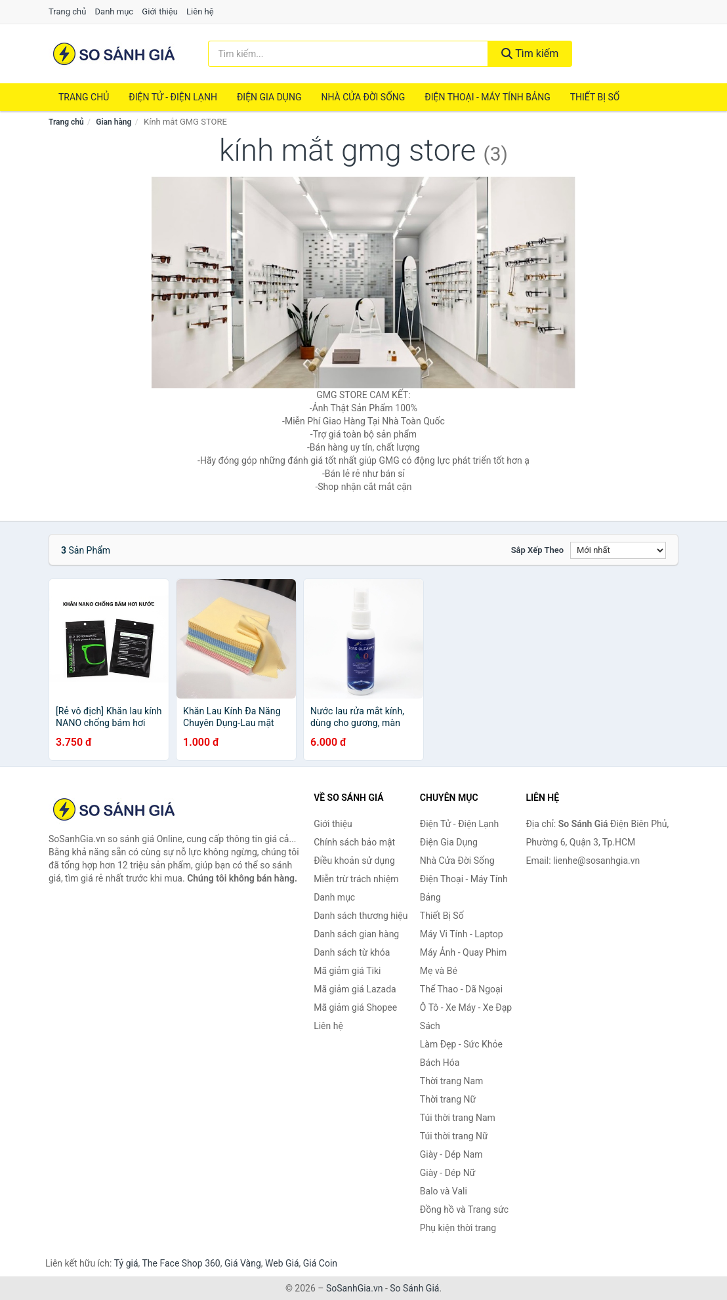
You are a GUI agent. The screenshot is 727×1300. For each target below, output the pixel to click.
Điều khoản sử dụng (354, 860)
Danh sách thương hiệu (360, 915)
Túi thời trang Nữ (454, 1136)
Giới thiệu (159, 11)
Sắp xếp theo (537, 550)
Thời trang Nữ (448, 1099)
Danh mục (114, 11)
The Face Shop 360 (181, 1263)
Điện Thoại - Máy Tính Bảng (487, 97)
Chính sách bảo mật (354, 842)
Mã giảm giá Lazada (355, 989)
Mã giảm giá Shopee (355, 1007)
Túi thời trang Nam (457, 1117)
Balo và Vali (443, 1191)
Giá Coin (320, 1263)
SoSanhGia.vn (354, 1288)
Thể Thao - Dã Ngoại (461, 989)
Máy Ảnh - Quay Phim (463, 952)
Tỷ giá (126, 1263)
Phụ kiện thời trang (458, 1228)
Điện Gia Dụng (269, 97)
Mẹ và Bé (438, 970)
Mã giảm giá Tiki (347, 970)
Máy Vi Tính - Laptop (461, 934)
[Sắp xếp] (618, 550)
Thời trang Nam (452, 1081)
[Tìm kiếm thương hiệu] (348, 54)
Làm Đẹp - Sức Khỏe (461, 1044)
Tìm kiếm (530, 53)
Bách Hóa (439, 1062)
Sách (430, 1026)
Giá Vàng (242, 1263)
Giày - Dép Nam (451, 1154)
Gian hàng (113, 122)
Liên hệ (200, 11)
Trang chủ (67, 11)
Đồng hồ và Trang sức (464, 1209)
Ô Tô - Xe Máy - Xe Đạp (466, 1007)
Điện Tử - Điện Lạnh (173, 97)
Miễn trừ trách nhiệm (356, 879)
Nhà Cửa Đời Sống (363, 97)
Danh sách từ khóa (352, 952)
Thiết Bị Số (595, 97)
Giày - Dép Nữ (448, 1173)
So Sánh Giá (414, 1288)
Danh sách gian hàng (356, 934)
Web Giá (282, 1263)
